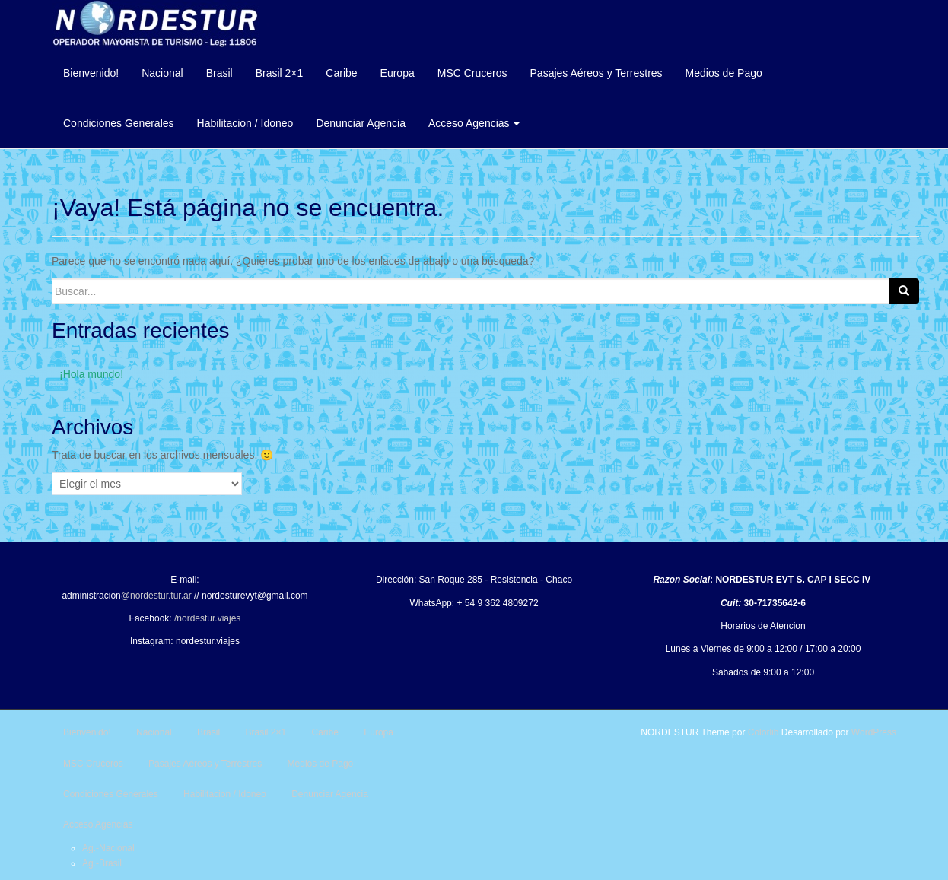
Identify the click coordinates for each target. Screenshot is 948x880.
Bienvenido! (91, 73)
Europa (397, 73)
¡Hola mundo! (91, 374)
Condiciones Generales (118, 123)
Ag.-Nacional (108, 848)
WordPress (873, 732)
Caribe (341, 73)
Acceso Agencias (474, 123)
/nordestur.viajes (207, 618)
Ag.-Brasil (102, 863)
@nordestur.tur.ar (156, 595)
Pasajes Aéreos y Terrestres (596, 73)
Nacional (162, 73)
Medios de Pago (724, 73)
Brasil (219, 73)
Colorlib (763, 732)
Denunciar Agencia (361, 123)
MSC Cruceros (472, 73)
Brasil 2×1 (280, 73)
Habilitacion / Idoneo (245, 123)
